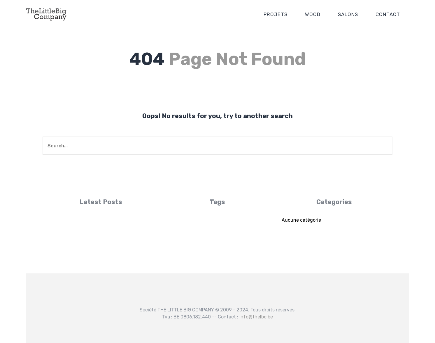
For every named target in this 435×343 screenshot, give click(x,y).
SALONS (348, 14)
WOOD (312, 14)
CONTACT (388, 14)
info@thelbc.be (256, 317)
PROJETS (275, 14)
